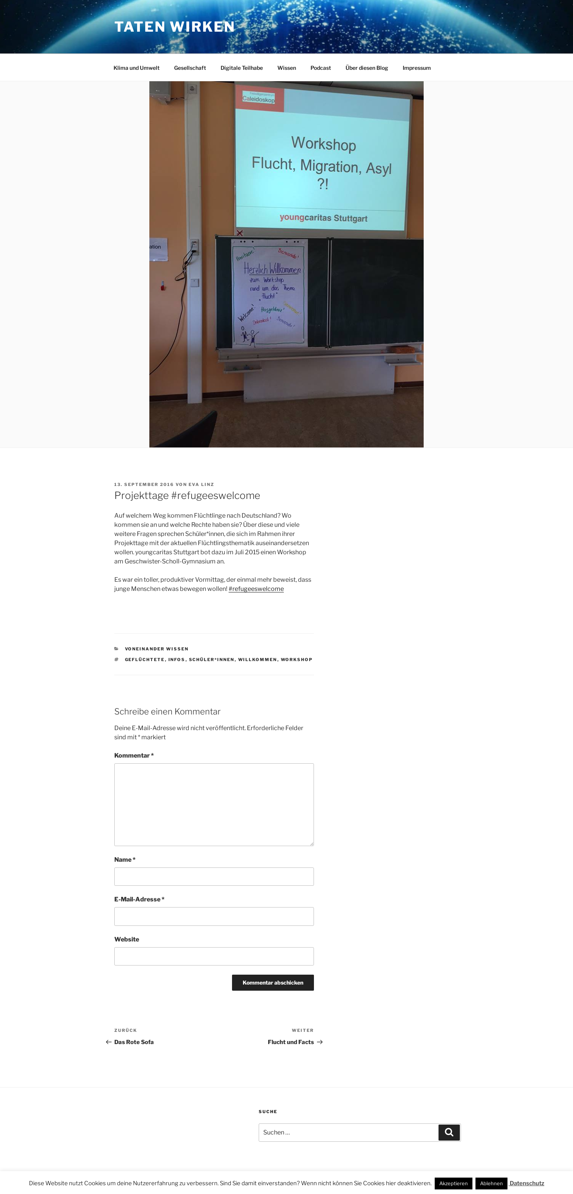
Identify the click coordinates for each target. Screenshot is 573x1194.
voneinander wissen (157, 649)
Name (125, 859)
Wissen (286, 67)
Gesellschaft (190, 67)
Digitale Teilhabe (242, 67)
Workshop (297, 659)
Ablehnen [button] (491, 1183)
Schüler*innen (212, 659)
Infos (177, 659)
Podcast (321, 67)
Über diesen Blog (367, 67)
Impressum (417, 67)
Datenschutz (526, 1183)
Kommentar (134, 755)
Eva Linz (201, 484)
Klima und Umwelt (137, 67)
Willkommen (257, 659)
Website (126, 939)
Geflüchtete (145, 659)
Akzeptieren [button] (453, 1183)
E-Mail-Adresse (139, 899)
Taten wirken (174, 26)
